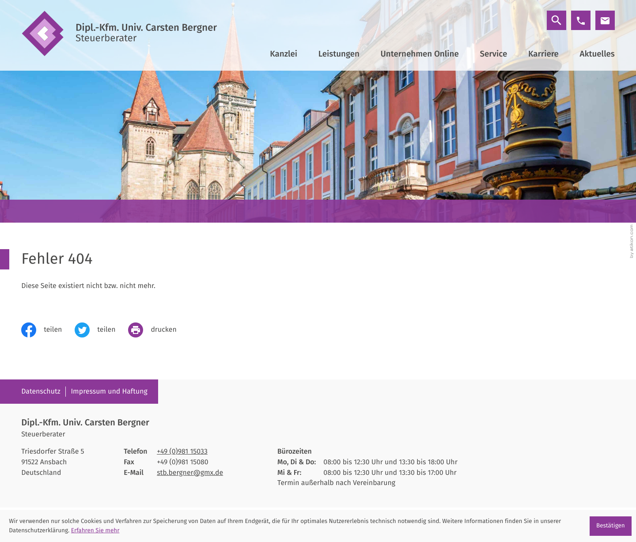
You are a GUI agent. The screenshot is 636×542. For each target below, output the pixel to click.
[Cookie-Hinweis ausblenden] (611, 526)
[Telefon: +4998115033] (182, 452)
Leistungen (339, 54)
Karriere (543, 54)
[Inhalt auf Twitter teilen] (101, 330)
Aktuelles (597, 54)
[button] (581, 20)
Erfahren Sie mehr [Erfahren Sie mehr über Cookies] (95, 530)
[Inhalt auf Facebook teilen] (48, 330)
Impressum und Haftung (109, 391)
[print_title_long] (158, 330)
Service (493, 54)
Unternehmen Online (420, 54)
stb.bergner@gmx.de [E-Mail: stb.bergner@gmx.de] (190, 473)
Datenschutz (40, 391)
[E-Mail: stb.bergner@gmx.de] (605, 20)
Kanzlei (283, 54)
